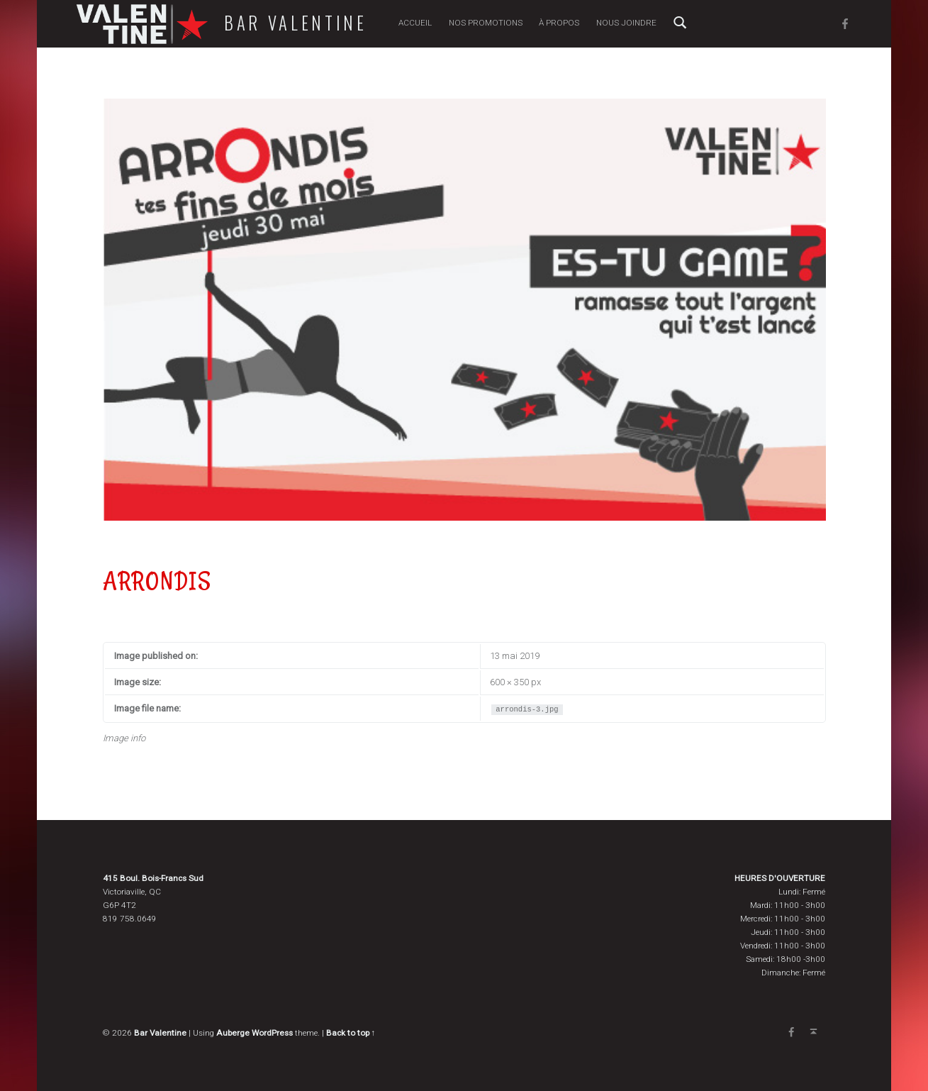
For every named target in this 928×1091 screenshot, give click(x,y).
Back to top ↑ (351, 1033)
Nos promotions (485, 23)
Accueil (415, 23)
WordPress (272, 1033)
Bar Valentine (295, 22)
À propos (559, 23)
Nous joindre (626, 23)
